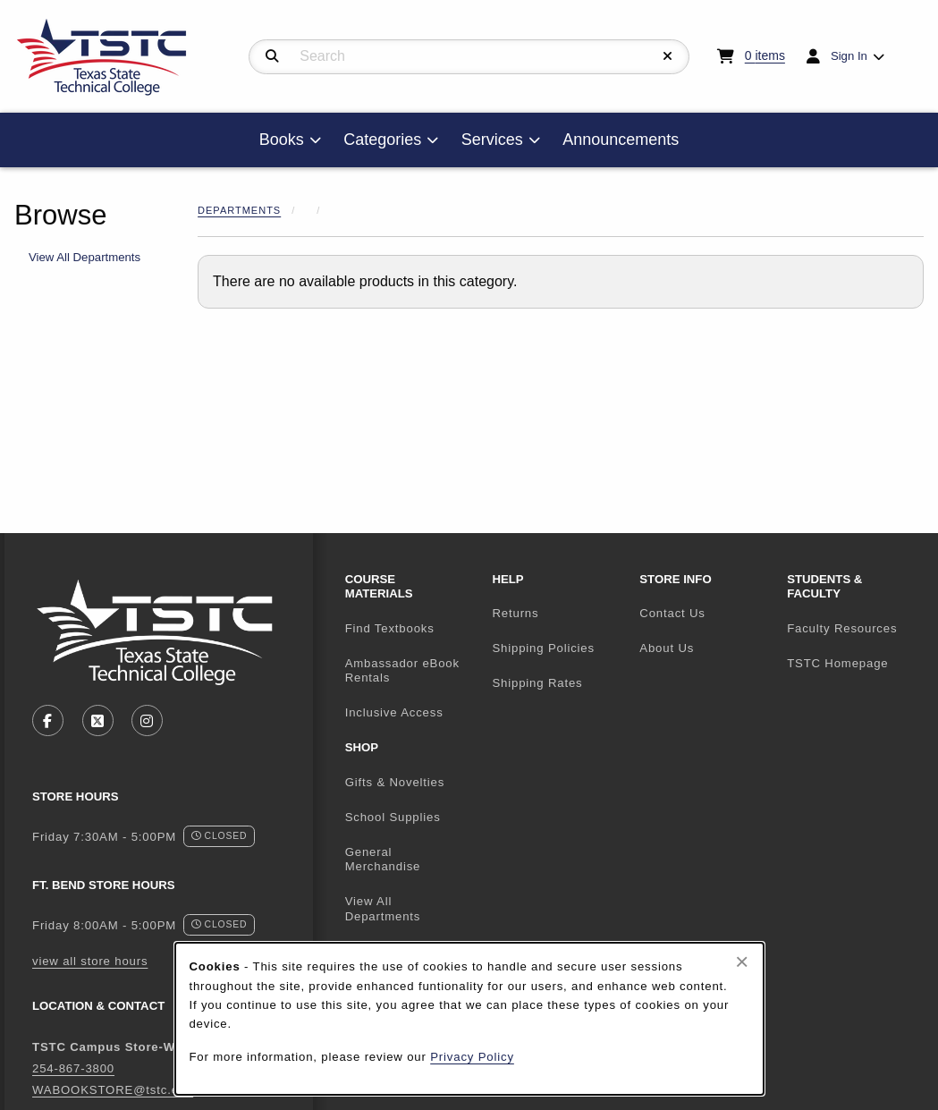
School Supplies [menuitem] (393, 817)
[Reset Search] (668, 56)
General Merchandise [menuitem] (383, 859)
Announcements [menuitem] (620, 139)
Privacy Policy (472, 1056)
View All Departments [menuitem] (383, 908)
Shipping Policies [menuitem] (543, 648)
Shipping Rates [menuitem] (537, 683)
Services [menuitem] (492, 139)
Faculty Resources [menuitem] (842, 628)
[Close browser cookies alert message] (741, 961)
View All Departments (84, 257)
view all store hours (90, 961)
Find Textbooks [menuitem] (390, 628)
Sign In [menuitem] (849, 56)
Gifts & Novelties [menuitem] (395, 782)
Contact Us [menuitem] (672, 613)
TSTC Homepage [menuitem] (853, 663)
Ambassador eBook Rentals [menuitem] (402, 671)
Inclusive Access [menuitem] (394, 712)
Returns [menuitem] (515, 613)
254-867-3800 (73, 1068)
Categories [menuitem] (382, 139)
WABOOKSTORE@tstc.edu (112, 1090)
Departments (239, 210)
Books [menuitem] (281, 139)
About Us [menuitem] (666, 648)
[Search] (272, 56)
